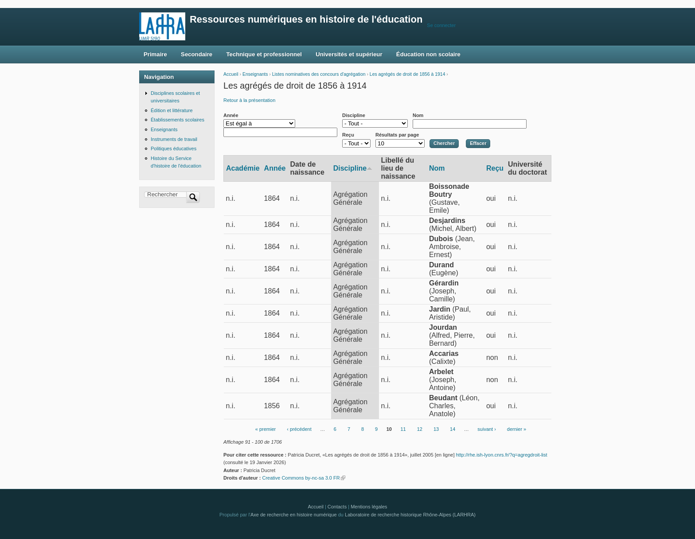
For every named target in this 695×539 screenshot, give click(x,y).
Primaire (155, 54)
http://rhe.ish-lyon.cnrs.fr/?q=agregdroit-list (501, 454)
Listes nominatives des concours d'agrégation (319, 74)
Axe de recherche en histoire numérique (293, 514)
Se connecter (441, 25)
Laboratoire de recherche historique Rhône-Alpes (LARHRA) (410, 514)
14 (452, 429)
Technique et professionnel (264, 54)
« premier (265, 429)
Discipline (353, 115)
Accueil (230, 74)
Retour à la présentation (249, 100)
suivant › (486, 429)
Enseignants (255, 74)
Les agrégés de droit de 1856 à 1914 (407, 74)
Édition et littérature (172, 110)
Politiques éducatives (173, 148)
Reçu (348, 134)
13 (436, 429)
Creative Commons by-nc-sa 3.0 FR (303, 477)
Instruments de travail (174, 139)
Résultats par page (397, 134)
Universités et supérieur (349, 54)
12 (419, 429)
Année (230, 115)
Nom (418, 115)
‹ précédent (299, 429)
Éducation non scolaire (428, 54)
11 (403, 429)
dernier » (516, 429)
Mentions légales (369, 506)
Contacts (337, 506)
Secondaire (196, 54)
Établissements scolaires (177, 119)
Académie (243, 168)
